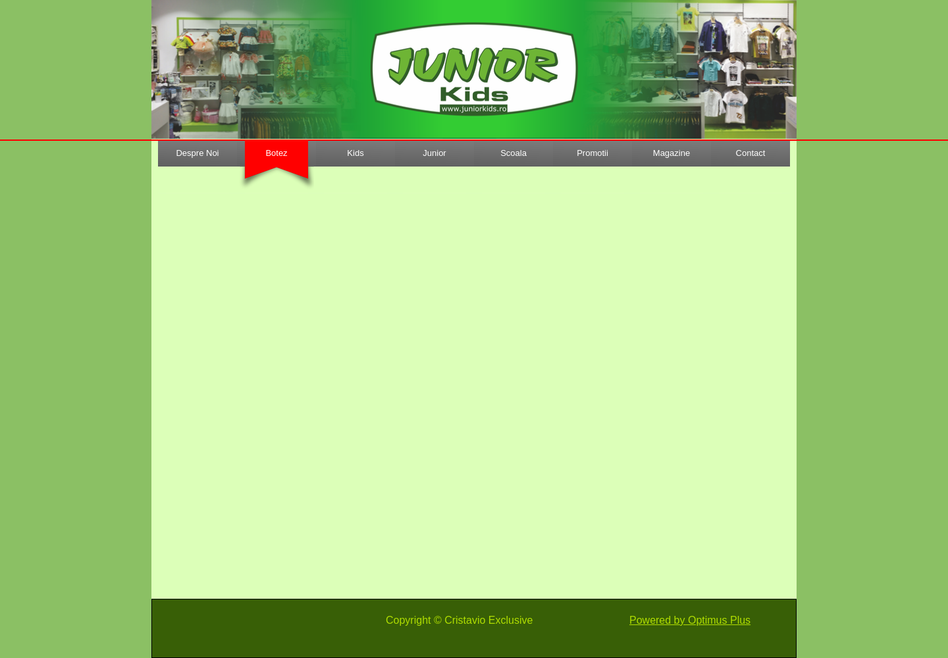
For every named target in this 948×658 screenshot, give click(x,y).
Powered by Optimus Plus (689, 620)
